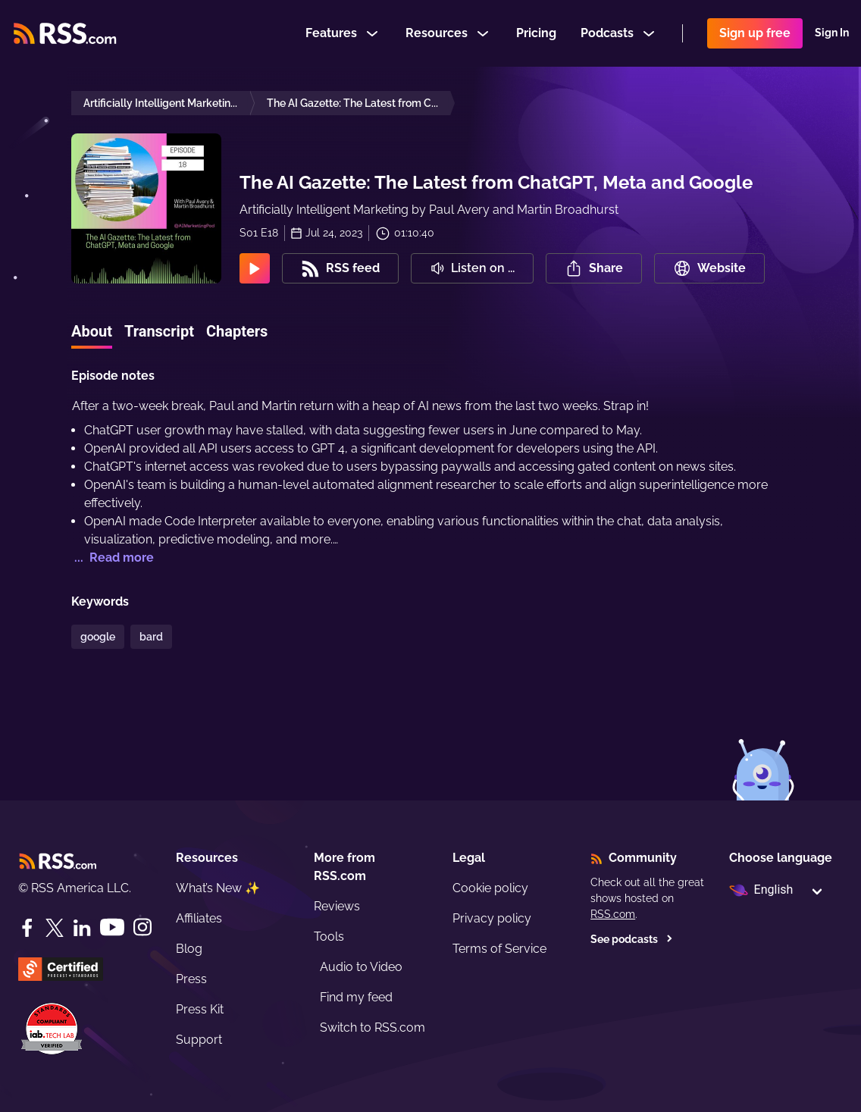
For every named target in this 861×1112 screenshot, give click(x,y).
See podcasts (631, 939)
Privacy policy (491, 918)
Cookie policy (490, 888)
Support (199, 1039)
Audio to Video (361, 967)
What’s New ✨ (218, 888)
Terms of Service (499, 948)
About (91, 331)
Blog (189, 948)
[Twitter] (54, 928)
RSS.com (612, 914)
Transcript (159, 331)
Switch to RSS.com (372, 1027)
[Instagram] (142, 927)
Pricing (536, 33)
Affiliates (199, 918)
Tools (329, 936)
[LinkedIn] (82, 928)
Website (709, 268)
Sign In (832, 33)
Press (191, 979)
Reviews (337, 906)
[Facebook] (27, 928)
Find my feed (356, 997)
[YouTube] (112, 927)
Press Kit (200, 1009)
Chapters (237, 331)
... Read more (112, 557)
